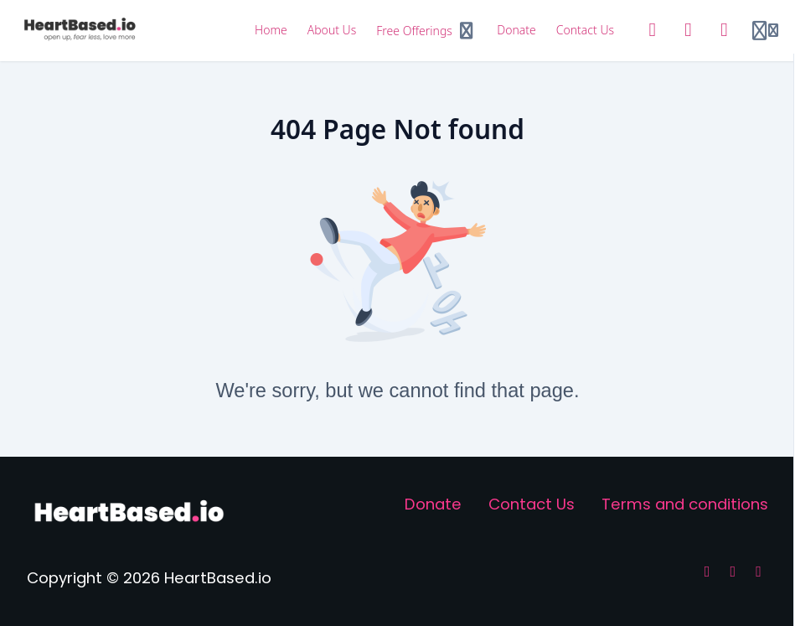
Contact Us (531, 504)
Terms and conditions (684, 504)
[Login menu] (765, 31)
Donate (433, 504)
